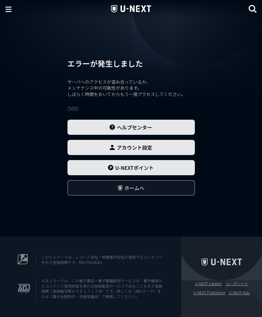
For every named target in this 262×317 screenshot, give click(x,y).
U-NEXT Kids (239, 292)
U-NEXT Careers (208, 283)
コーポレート (236, 283)
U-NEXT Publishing (209, 292)
